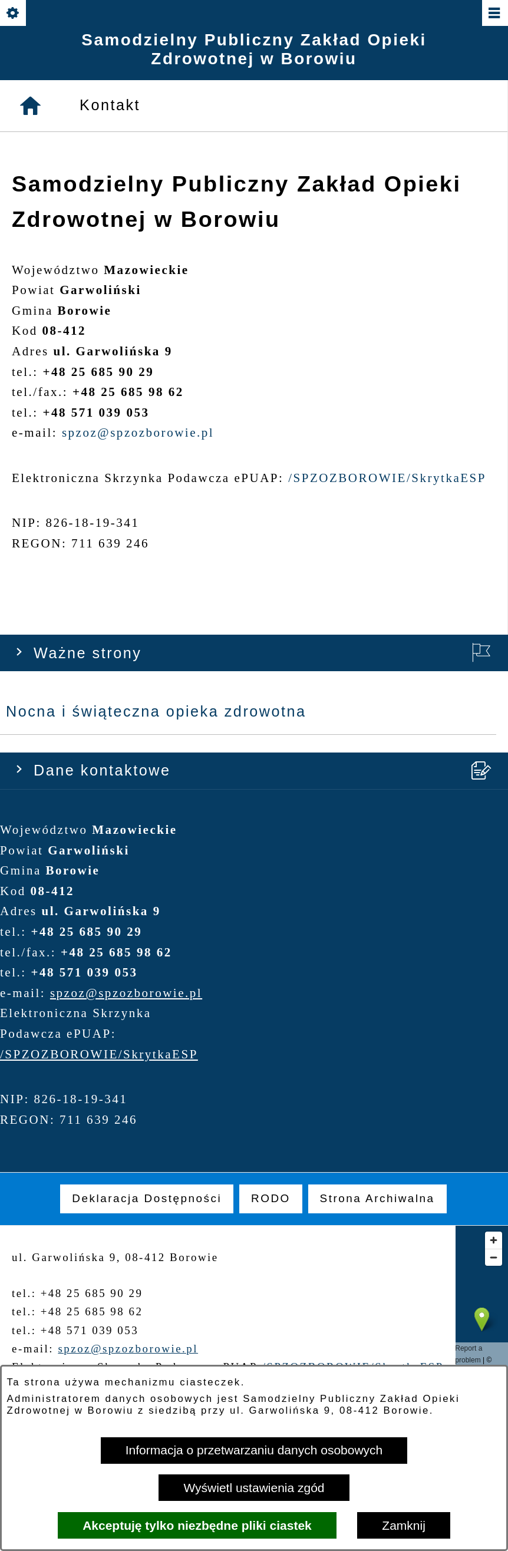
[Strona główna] (31, 643)
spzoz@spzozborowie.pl (126, 438)
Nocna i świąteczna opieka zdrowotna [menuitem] (156, 156)
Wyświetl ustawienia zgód (253, 1487)
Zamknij (403, 1525)
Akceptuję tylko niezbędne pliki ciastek (197, 1525)
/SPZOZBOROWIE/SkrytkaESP (99, 499)
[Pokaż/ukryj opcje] (14, 14)
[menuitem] (146, 1198)
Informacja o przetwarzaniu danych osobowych (254, 1450)
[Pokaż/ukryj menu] (494, 14)
